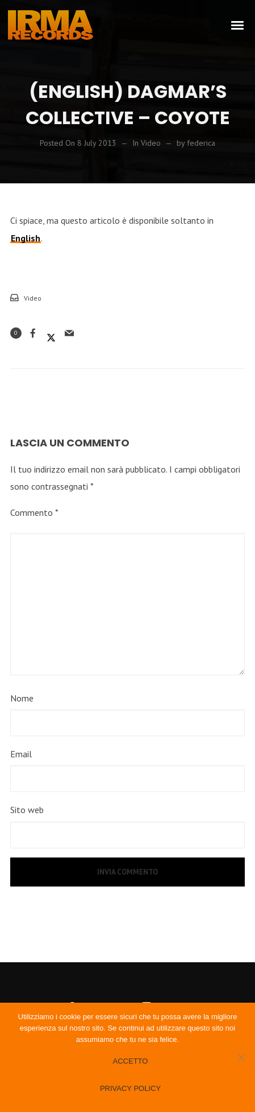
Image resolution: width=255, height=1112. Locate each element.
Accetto (130, 1061)
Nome (22, 698)
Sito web (27, 809)
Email (21, 754)
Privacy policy (130, 1088)
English (25, 238)
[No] (240, 1057)
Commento (34, 512)
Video (32, 298)
